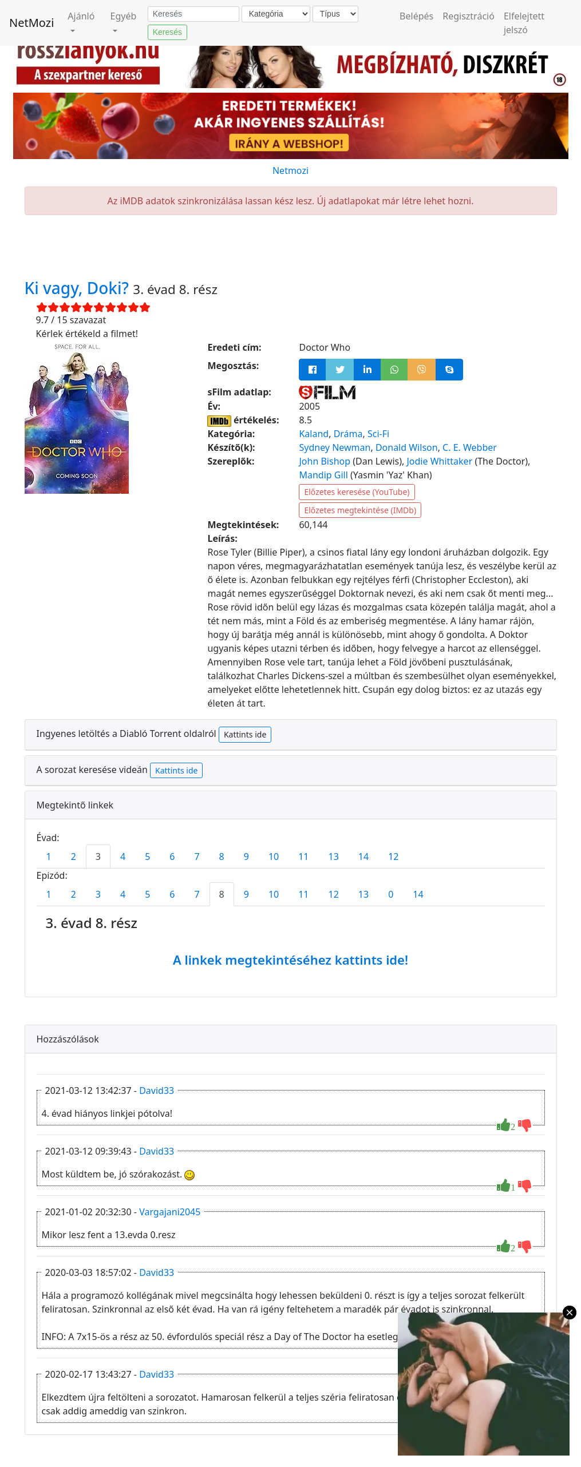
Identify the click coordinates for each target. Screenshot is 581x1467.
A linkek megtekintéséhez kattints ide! (290, 959)
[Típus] (335, 14)
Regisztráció (468, 16)
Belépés (416, 16)
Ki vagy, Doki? (79, 288)
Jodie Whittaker (439, 461)
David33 (156, 1090)
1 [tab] (49, 856)
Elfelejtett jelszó (524, 23)
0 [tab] (390, 894)
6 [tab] (172, 856)
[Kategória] (276, 14)
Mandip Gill (323, 475)
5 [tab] (147, 856)
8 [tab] (221, 856)
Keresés (167, 32)
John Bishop (324, 461)
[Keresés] (193, 14)
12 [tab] (393, 856)
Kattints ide (245, 734)
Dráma (348, 433)
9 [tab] (246, 856)
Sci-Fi (378, 433)
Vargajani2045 (169, 1212)
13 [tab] (334, 856)
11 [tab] (303, 856)
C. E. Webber (469, 447)
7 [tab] (196, 856)
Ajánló (81, 16)
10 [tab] (273, 856)
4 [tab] (122, 856)
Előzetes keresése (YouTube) (356, 491)
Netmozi (290, 170)
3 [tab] (98, 856)
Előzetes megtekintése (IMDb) (360, 510)
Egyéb (123, 16)
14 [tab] (363, 856)
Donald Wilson (407, 447)
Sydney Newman (334, 447)
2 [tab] (73, 856)
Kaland (314, 433)
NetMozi (31, 22)
